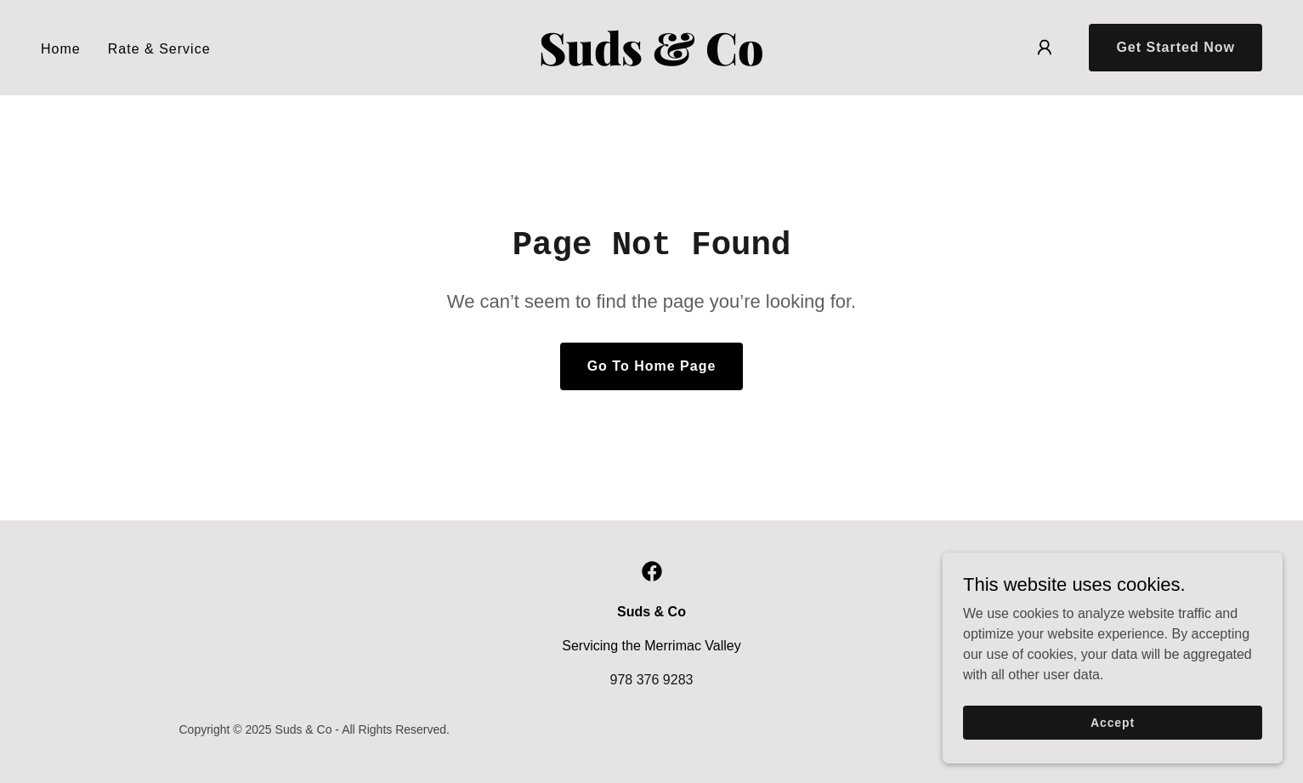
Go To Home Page (652, 366)
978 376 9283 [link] (652, 679)
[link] (651, 61)
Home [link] (61, 49)
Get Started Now (1175, 47)
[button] (1045, 48)
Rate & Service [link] (159, 49)
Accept (1113, 756)
